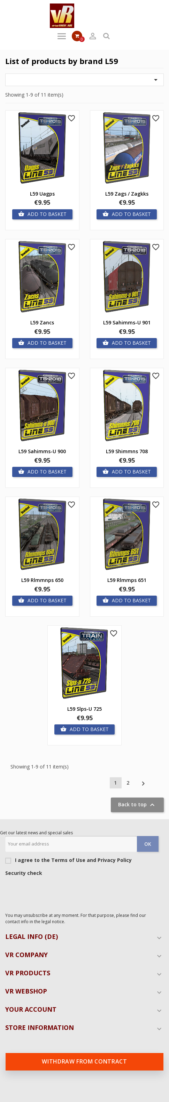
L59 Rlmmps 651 (126, 580)
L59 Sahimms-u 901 (127, 322)
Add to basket (42, 214)
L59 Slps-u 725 (84, 709)
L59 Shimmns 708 (127, 451)
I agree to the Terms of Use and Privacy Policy (68, 860)
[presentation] (58, 892)
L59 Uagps (42, 193)
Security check (23, 873)
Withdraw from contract (84, 1061)
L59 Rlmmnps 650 (42, 580)
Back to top (137, 805)
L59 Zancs (42, 322)
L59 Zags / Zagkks (126, 193)
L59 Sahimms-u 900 (42, 451)
